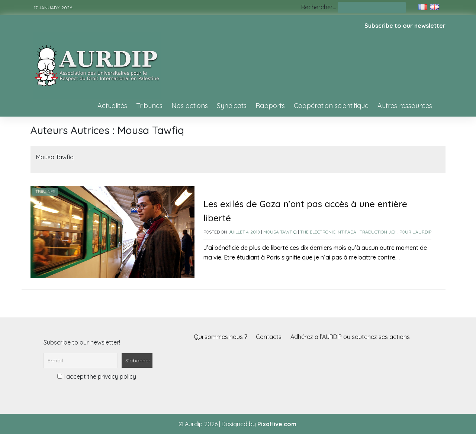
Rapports (270, 105)
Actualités (112, 105)
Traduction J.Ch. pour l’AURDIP (395, 232)
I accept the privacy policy (96, 376)
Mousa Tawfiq (280, 232)
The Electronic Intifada (328, 232)
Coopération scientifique (331, 105)
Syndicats (232, 105)
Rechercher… (318, 7)
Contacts (269, 336)
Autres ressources (404, 105)
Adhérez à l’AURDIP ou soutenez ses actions (350, 336)
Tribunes (149, 105)
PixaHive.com (276, 424)
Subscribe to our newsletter (405, 25)
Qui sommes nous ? (220, 336)
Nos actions (189, 105)
